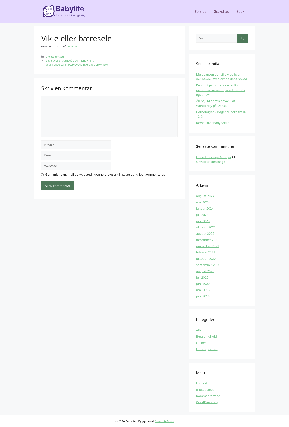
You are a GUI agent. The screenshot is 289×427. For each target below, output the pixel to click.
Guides (201, 343)
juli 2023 (202, 215)
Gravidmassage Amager (213, 157)
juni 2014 (203, 296)
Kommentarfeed (208, 396)
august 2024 (205, 196)
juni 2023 (203, 221)
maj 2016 (203, 290)
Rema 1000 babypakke (212, 123)
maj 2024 (203, 202)
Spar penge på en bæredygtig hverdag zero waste (77, 64)
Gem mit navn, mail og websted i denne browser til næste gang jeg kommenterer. (105, 174)
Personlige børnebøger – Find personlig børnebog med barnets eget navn (220, 90)
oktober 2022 (206, 227)
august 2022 (205, 233)
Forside (200, 11)
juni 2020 (203, 283)
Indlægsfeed (205, 389)
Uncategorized (55, 56)
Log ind (201, 383)
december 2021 (207, 240)
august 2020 (205, 271)
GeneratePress (164, 421)
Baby (240, 11)
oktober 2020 (206, 258)
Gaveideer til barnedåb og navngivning (70, 60)
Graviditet (221, 11)
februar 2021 (205, 252)
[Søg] (242, 38)
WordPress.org (207, 402)
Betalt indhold (206, 336)
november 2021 (207, 246)
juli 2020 (202, 277)
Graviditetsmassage (210, 162)
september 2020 (208, 265)
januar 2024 (205, 208)
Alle (198, 330)
